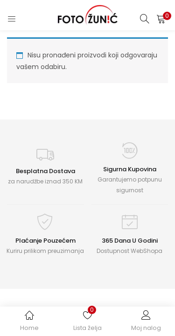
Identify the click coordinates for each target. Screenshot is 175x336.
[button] (161, 18)
